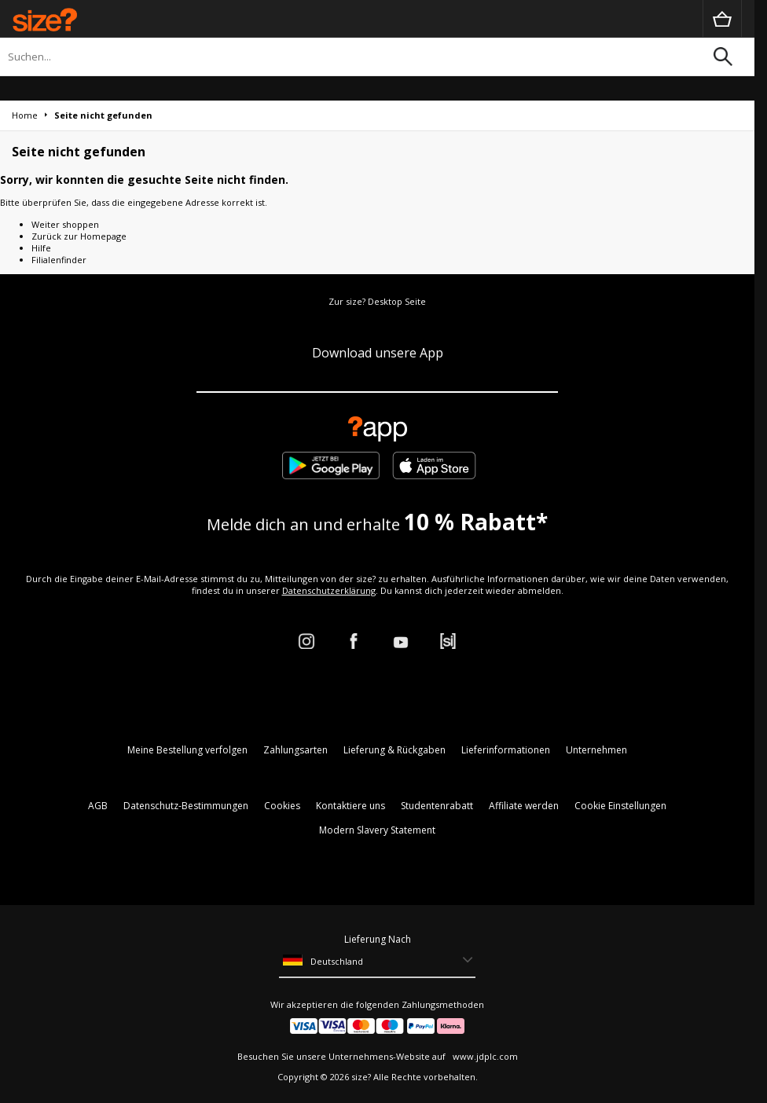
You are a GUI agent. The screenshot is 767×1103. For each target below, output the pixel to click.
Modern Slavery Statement (377, 830)
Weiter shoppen (65, 224)
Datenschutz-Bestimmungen (185, 805)
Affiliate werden (524, 805)
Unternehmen (596, 750)
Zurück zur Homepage (79, 236)
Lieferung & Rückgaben (394, 750)
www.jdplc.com (484, 1056)
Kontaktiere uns (350, 805)
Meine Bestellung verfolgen (187, 750)
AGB (98, 805)
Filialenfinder (58, 260)
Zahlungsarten (295, 750)
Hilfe (41, 248)
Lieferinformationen (505, 750)
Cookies (282, 805)
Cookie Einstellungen (620, 805)
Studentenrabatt (437, 805)
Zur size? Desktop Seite (377, 301)
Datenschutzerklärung (329, 590)
